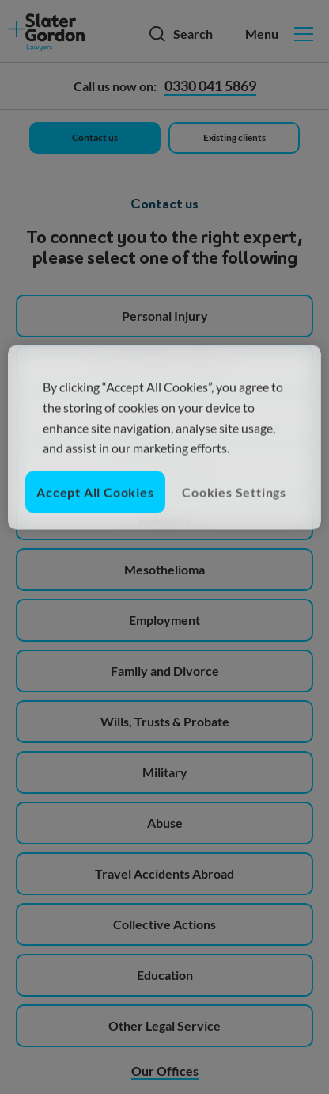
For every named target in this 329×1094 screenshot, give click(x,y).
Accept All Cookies (94, 491)
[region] (164, 437)
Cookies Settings (234, 491)
